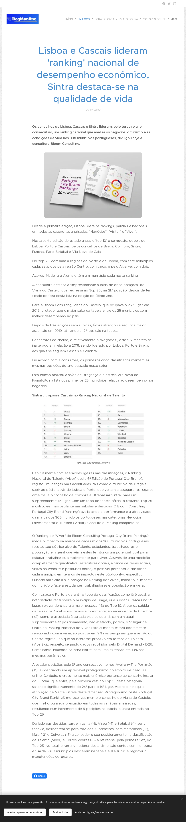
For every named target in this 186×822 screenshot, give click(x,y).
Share (39, 776)
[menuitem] (71, 19)
